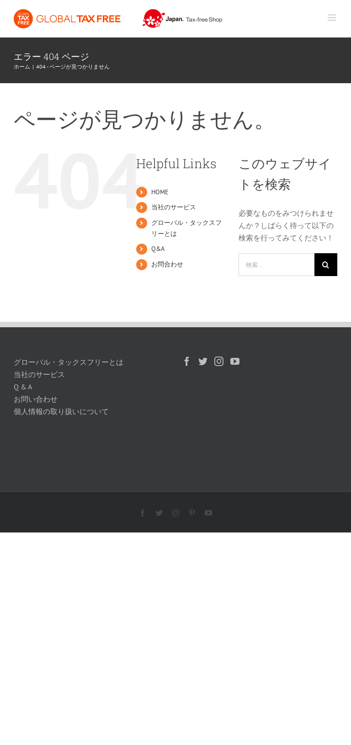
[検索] (325, 264)
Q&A (158, 249)
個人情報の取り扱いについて (61, 411)
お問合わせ (167, 264)
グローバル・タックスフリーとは (68, 362)
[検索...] (276, 264)
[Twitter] (202, 361)
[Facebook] (186, 361)
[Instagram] (218, 361)
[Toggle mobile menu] (332, 17)
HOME (160, 192)
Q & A (23, 386)
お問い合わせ (36, 399)
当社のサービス (173, 207)
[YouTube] (234, 361)
